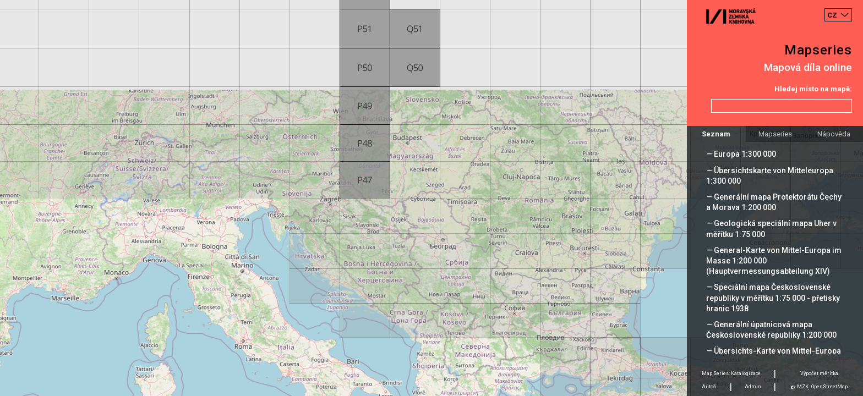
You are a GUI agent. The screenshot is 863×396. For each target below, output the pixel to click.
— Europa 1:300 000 (741, 154)
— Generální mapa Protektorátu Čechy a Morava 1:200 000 (774, 202)
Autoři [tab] (709, 386)
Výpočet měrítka (819, 373)
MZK (803, 386)
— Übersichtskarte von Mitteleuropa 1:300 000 (769, 175)
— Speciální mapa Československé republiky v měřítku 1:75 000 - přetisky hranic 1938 (773, 297)
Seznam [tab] (716, 134)
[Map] (431, 198)
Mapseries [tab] (775, 134)
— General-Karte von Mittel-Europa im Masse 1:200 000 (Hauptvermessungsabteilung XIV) (774, 261)
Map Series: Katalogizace (731, 373)
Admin (753, 386)
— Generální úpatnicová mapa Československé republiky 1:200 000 (771, 329)
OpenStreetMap (829, 386)
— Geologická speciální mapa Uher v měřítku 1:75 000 (771, 228)
